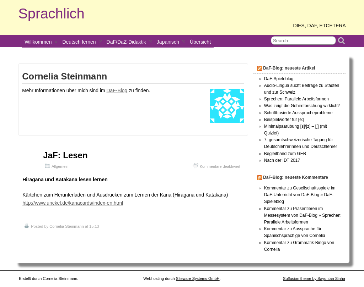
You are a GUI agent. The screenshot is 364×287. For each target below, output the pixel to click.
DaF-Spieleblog (279, 78)
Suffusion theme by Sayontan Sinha (314, 278)
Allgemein (60, 166)
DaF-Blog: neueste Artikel (289, 68)
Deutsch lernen (82, 43)
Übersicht (200, 42)
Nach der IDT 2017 (282, 160)
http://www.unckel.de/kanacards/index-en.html (72, 203)
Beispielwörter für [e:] (284, 119)
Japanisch (171, 43)
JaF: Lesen (65, 155)
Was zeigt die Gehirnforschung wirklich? (302, 105)
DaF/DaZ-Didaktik (129, 43)
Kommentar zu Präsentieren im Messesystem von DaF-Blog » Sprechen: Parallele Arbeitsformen (303, 215)
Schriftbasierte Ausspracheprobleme (298, 112)
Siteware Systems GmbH (198, 278)
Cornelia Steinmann (66, 226)
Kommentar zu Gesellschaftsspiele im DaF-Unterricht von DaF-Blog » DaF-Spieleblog (300, 195)
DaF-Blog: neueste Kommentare (295, 177)
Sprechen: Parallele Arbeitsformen (296, 98)
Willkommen (41, 43)
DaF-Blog (116, 90)
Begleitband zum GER (285, 153)
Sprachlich (51, 13)
